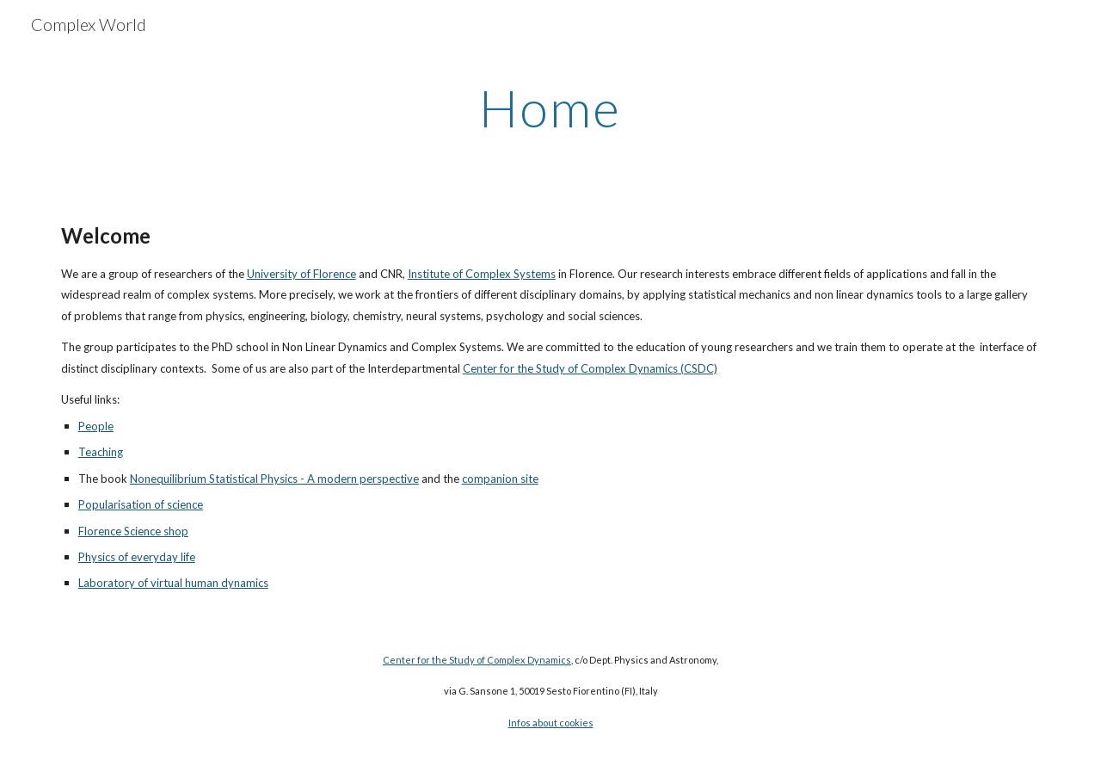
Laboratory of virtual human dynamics (173, 583)
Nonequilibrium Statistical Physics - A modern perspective (274, 478)
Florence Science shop (133, 531)
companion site (500, 478)
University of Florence (301, 274)
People (96, 426)
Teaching (100, 452)
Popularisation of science (140, 504)
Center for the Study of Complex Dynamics (477, 659)
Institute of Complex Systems (482, 274)
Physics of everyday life (136, 557)
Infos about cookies (551, 722)
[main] (550, 107)
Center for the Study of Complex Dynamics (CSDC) (590, 368)
